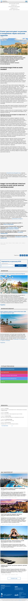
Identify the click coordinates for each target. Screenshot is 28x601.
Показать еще (14, 578)
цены (21, 524)
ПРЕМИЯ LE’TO (14, 5)
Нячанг (3, 574)
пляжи (15, 497)
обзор (9, 574)
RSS (1, 589)
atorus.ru (20, 600)
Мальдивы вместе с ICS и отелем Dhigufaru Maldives (9, 423)
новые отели (13, 574)
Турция (3, 497)
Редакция (3, 587)
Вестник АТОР (5, 372)
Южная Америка (3, 244)
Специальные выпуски (7, 369)
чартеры (3, 524)
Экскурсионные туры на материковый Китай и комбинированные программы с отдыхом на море (14, 410)
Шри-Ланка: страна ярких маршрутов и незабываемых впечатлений (12, 417)
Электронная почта (4, 263)
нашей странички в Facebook (12, 228)
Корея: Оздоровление (14, 9)
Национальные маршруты (8, 378)
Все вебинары (5, 425)
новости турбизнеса (8, 524)
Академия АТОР (14, 8)
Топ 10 (3, 381)
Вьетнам (6, 497)
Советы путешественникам (9, 375)
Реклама (2, 588)
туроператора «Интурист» (17, 218)
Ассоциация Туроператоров (5, 1)
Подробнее (2, 342)
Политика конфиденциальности (5, 586)
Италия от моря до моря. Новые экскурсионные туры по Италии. (11, 413)
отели (13, 497)
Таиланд (9, 497)
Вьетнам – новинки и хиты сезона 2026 (7, 420)
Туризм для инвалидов (14, 6)
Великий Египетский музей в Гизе (14, 172)
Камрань (6, 574)
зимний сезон (18, 524)
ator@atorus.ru (8, 595)
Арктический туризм (14, 3)
